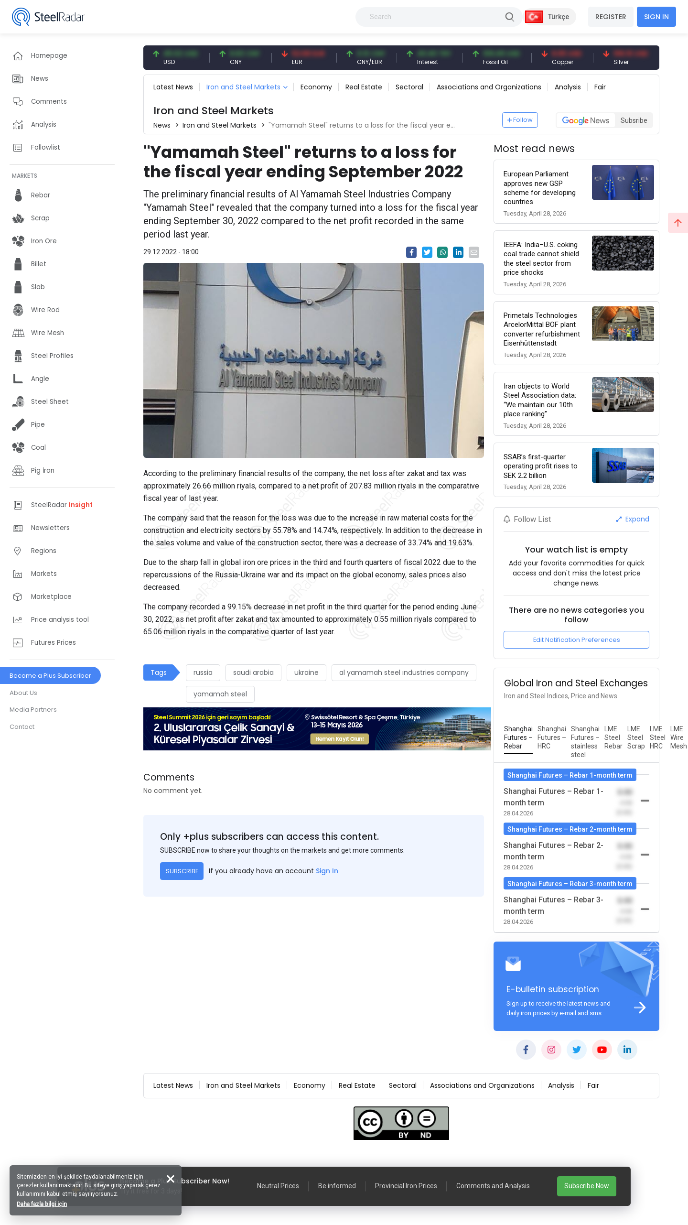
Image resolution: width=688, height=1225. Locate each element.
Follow (520, 119)
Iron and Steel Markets (243, 87)
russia (203, 672)
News (162, 125)
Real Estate (363, 87)
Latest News (173, 87)
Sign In (327, 871)
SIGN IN (656, 17)
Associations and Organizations (489, 87)
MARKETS (24, 176)
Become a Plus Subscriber (50, 675)
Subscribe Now (586, 1186)
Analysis (568, 87)
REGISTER (610, 17)
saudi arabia (253, 672)
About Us (23, 692)
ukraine (306, 672)
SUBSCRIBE (182, 871)
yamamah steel (220, 694)
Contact (22, 726)
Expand (632, 519)
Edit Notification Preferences (576, 639)
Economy (316, 87)
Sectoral (409, 87)
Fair (600, 87)
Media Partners (33, 709)
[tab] (518, 738)
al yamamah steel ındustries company (404, 672)
